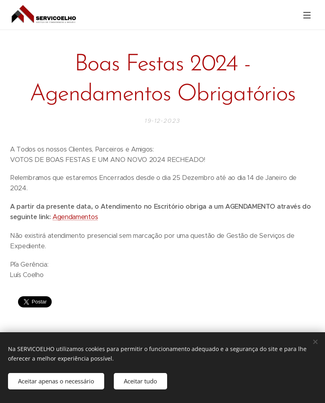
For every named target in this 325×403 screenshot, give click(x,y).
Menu (307, 15)
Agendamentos (75, 217)
